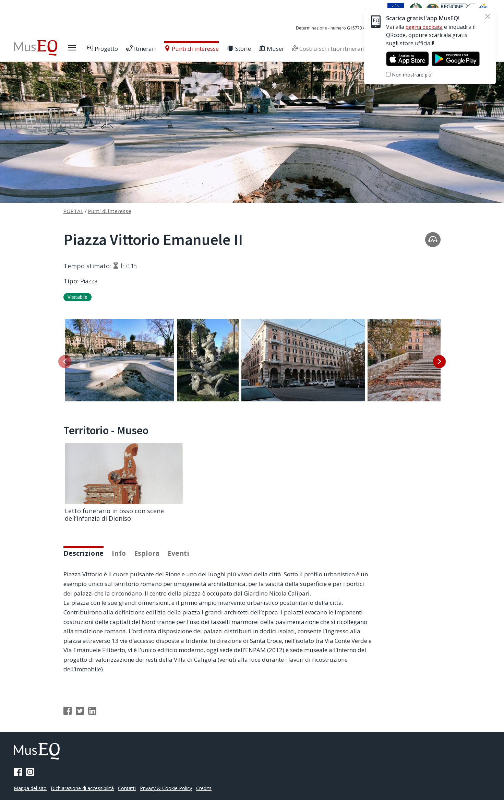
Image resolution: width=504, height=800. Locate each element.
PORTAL (74, 211)
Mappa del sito (31, 788)
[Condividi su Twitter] (80, 722)
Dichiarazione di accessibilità (86, 788)
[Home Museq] (43, 48)
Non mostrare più (411, 74)
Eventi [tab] (186, 563)
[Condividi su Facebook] (67, 722)
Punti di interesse (206, 48)
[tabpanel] (252, 632)
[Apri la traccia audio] (433, 239)
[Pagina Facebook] (18, 772)
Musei (286, 48)
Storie (254, 48)
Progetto (117, 48)
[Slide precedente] (65, 362)
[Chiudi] (487, 16)
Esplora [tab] (152, 563)
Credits (213, 788)
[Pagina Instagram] (30, 772)
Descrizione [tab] (85, 563)
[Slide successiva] (439, 362)
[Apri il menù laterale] (87, 48)
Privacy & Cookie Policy (173, 788)
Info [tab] (122, 563)
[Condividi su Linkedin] (92, 722)
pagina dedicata (426, 27)
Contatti (132, 788)
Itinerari (156, 48)
